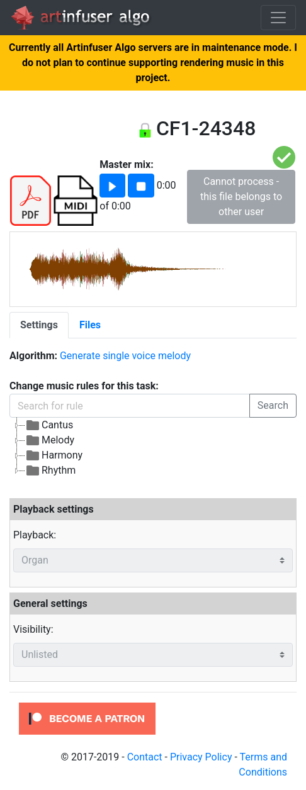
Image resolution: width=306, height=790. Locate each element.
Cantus (49, 425)
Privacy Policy (201, 757)
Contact (144, 757)
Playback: (34, 535)
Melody (49, 440)
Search (273, 405)
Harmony (53, 455)
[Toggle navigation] (278, 17)
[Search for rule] (129, 406)
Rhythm (50, 470)
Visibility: (33, 629)
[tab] (39, 325)
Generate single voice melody (125, 356)
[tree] (153, 448)
